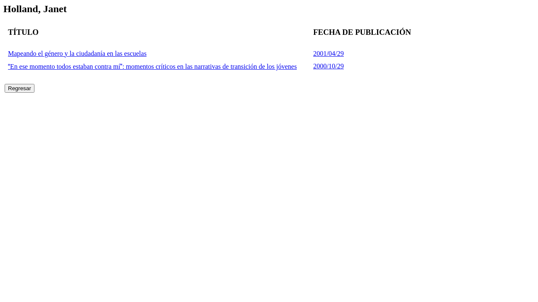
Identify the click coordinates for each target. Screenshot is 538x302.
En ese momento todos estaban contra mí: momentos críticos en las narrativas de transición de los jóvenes (152, 66)
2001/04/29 (328, 53)
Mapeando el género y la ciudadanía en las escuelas (77, 53)
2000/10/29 (328, 66)
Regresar (19, 88)
